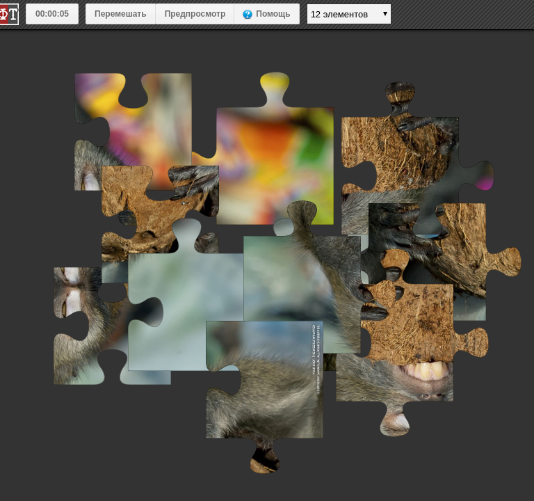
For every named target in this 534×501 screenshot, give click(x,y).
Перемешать (121, 14)
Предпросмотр (195, 14)
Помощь (273, 14)
